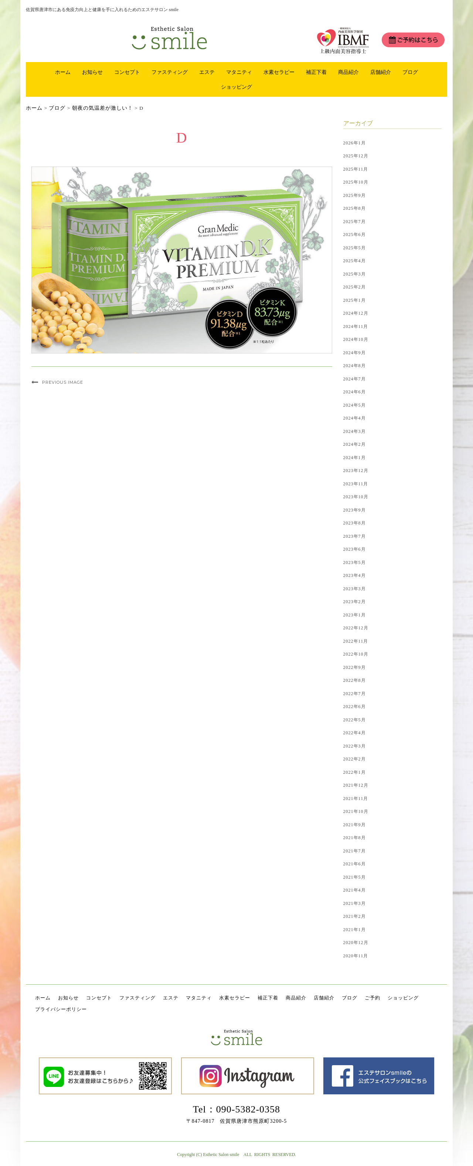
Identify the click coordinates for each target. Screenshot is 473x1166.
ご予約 (372, 998)
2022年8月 (354, 680)
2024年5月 (354, 405)
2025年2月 (354, 287)
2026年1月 (354, 143)
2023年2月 (354, 601)
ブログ (410, 72)
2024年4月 (354, 418)
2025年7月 (354, 221)
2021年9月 (354, 824)
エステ (207, 72)
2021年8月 (354, 837)
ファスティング (170, 72)
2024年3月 (354, 431)
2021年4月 (354, 890)
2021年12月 (355, 785)
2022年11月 (355, 641)
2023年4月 (354, 575)
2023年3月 (354, 588)
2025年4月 (354, 260)
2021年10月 (355, 811)
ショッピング (236, 86)
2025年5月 (354, 247)
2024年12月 (355, 313)
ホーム (63, 72)
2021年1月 (354, 929)
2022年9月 (354, 667)
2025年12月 (355, 155)
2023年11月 (355, 483)
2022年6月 (354, 706)
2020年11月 (355, 955)
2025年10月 (355, 182)
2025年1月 (354, 300)
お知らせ (92, 72)
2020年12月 (355, 942)
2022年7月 (354, 693)
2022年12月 (355, 627)
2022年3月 (354, 746)
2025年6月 (354, 234)
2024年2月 (354, 444)
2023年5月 (354, 562)
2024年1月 (354, 457)
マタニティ (239, 72)
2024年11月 (355, 326)
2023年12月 (355, 470)
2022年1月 (354, 772)
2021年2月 (354, 916)
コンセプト (127, 72)
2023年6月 (354, 549)
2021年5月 (354, 877)
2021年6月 (354, 863)
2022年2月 (354, 759)
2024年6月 (354, 391)
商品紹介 (348, 72)
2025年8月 (354, 208)
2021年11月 (355, 798)
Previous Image (62, 382)
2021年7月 (354, 851)
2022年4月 (354, 732)
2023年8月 (354, 523)
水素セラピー (279, 72)
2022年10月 (355, 654)
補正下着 (316, 72)
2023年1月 (354, 615)
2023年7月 (354, 536)
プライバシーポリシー (61, 1009)
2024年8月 (354, 365)
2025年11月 (355, 169)
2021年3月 (354, 903)
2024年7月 (354, 379)
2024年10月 (355, 339)
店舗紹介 (380, 72)
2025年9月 (354, 195)
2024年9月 (354, 352)
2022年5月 (354, 719)
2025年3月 (354, 274)
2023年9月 (354, 510)
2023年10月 (355, 496)
